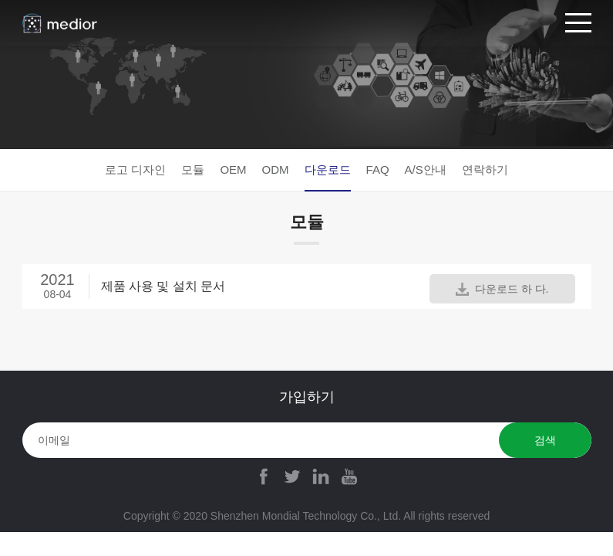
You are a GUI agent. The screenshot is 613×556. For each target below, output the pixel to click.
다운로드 (328, 169)
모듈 (192, 169)
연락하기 (485, 169)
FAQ (377, 169)
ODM (275, 169)
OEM (233, 169)
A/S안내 (425, 169)
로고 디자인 (135, 169)
